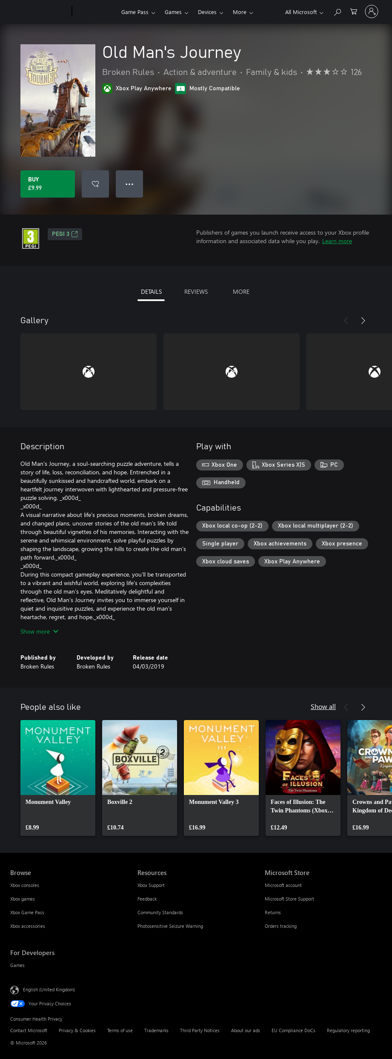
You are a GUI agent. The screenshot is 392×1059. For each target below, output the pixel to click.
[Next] (363, 321)
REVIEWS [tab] (196, 291)
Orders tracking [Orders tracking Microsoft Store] (281, 926)
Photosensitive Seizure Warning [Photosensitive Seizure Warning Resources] (170, 926)
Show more (39, 631)
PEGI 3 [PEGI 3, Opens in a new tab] (65, 234)
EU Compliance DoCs (293, 1030)
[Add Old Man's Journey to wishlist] (95, 184)
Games (173, 11)
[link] (57, 778)
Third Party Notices (200, 1030)
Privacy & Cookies (77, 1030)
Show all (323, 706)
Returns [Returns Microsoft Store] (273, 912)
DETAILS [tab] (151, 291)
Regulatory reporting (348, 1030)
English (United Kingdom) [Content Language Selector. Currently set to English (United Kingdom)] (49, 989)
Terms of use (120, 1030)
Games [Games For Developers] (17, 965)
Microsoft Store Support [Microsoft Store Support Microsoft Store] (289, 898)
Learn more (337, 241)
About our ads (245, 1030)
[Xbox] (95, 11)
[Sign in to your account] (371, 11)
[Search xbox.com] (337, 10)
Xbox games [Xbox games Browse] (22, 898)
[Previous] (346, 321)
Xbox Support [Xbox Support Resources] (151, 885)
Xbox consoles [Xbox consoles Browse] (24, 885)
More (239, 11)
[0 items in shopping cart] (353, 11)
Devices (207, 11)
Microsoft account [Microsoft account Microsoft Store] (283, 885)
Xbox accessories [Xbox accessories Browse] (27, 926)
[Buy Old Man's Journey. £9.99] (47, 184)
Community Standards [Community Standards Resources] (160, 912)
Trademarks (156, 1030)
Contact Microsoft (28, 1030)
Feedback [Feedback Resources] (147, 898)
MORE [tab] (241, 291)
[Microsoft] (39, 11)
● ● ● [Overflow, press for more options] (130, 183)
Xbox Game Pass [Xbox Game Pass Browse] (27, 912)
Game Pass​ (135, 11)
